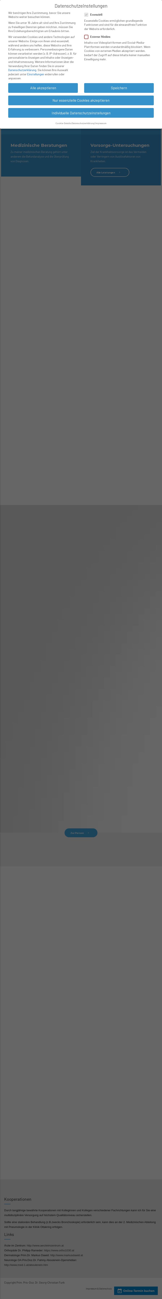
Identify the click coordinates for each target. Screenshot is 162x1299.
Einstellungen (35, 72)
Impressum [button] (101, 121)
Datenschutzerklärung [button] (83, 121)
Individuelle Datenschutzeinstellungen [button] (81, 111)
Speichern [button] (119, 86)
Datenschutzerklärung (22, 68)
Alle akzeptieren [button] (43, 86)
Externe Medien (98, 35)
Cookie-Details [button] (63, 121)
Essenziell (94, 13)
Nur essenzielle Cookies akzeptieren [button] (81, 98)
